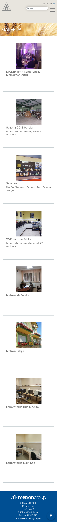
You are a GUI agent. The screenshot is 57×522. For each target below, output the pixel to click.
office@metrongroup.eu (30, 518)
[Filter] (51, 516)
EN (44, 4)
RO (51, 4)
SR (54, 4)
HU (47, 4)
